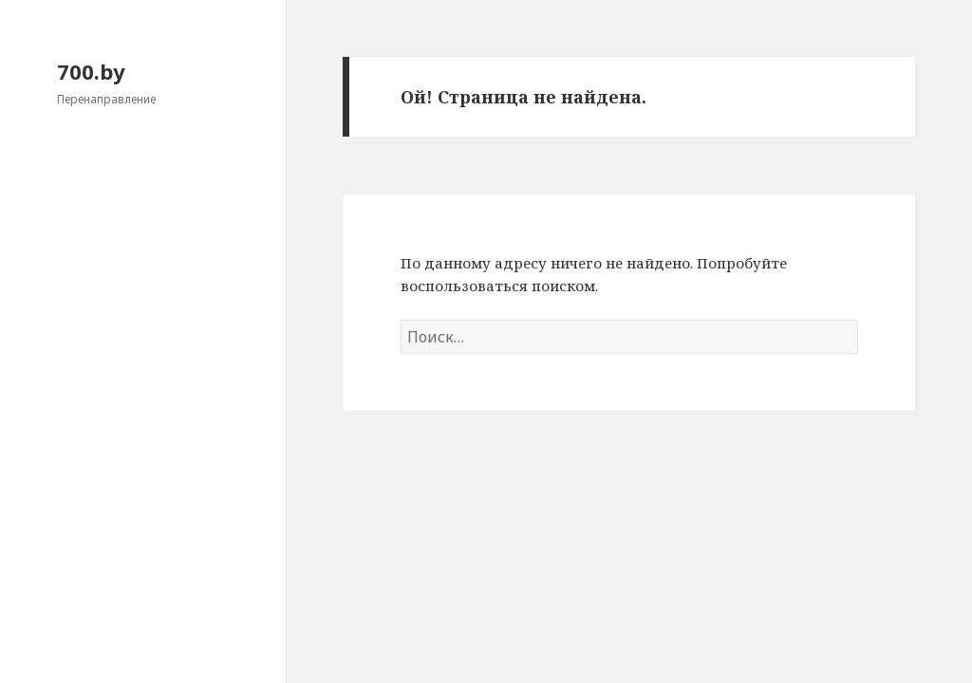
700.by (91, 71)
